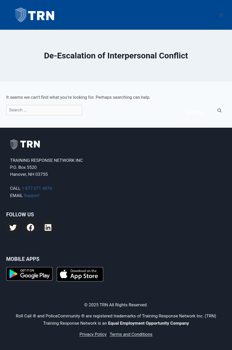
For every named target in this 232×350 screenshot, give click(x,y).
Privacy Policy (93, 334)
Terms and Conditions (131, 334)
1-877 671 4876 (37, 188)
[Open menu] (221, 15)
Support (31, 195)
